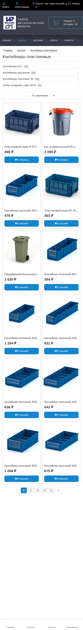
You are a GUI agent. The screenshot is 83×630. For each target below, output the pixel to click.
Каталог (22, 40)
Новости (69, 40)
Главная (7, 40)
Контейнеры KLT (12, 66)
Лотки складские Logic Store (19, 85)
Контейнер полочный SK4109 (62, 274)
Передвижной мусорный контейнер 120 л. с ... (33, 274)
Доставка (38, 40)
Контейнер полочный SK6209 (62, 338)
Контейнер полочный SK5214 (22, 465)
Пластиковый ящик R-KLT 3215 (23, 146)
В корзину (22, 159)
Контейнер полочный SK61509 (23, 401)
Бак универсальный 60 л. (60, 146)
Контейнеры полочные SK (18, 78)
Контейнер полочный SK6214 (22, 338)
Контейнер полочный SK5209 (62, 465)
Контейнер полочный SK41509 (23, 210)
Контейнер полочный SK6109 (62, 401)
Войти (6, 7)
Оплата (53, 40)
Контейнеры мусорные (16, 72)
